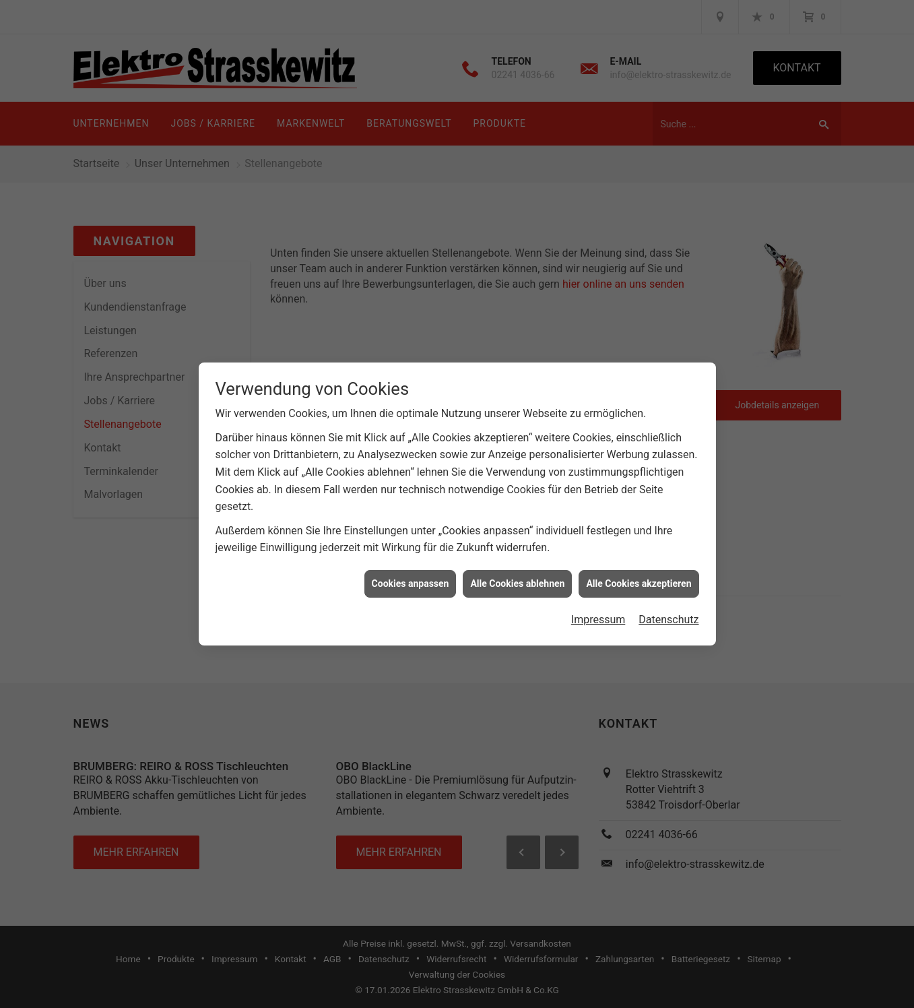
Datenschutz (668, 612)
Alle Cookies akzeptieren (638, 576)
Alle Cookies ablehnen (517, 576)
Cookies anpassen (410, 576)
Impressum (598, 612)
